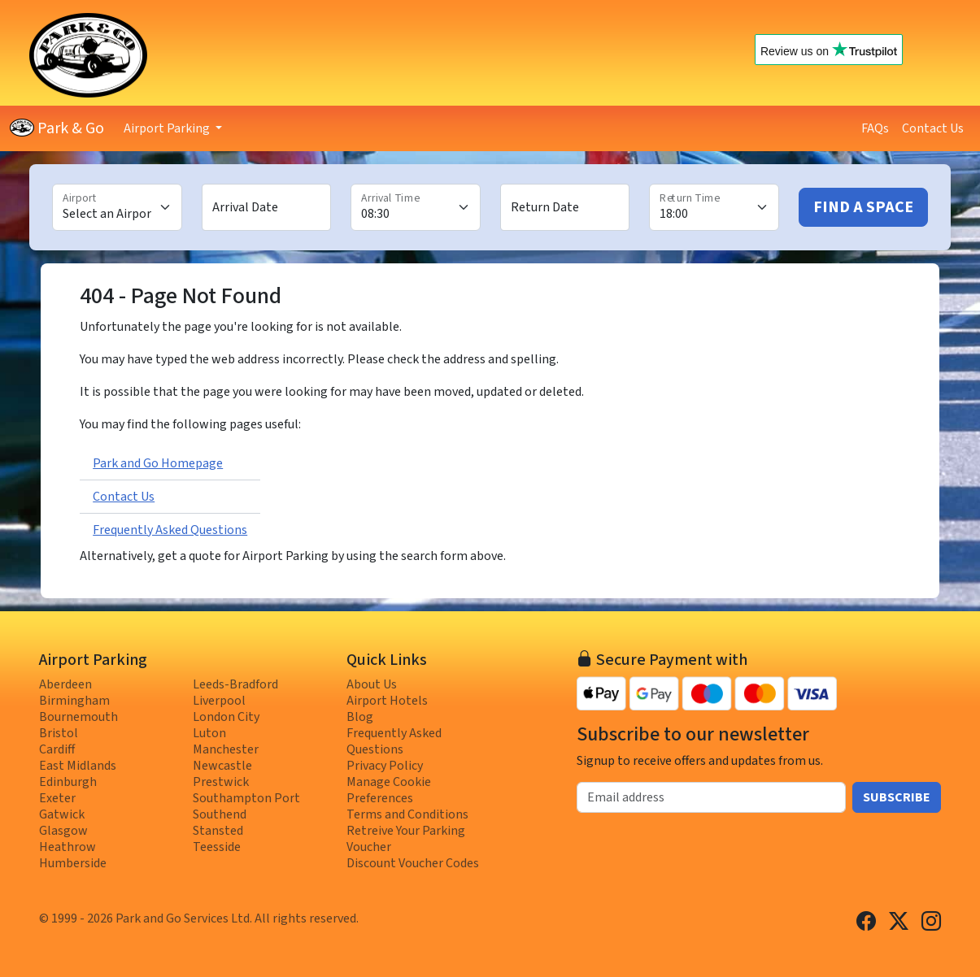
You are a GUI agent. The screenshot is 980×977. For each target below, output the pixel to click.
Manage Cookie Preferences (388, 790)
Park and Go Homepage (158, 463)
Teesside (217, 847)
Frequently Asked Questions (170, 530)
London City (226, 717)
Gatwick (62, 814)
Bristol (58, 733)
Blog (359, 717)
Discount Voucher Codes (412, 863)
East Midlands (77, 766)
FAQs (875, 128)
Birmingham (74, 701)
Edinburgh (68, 782)
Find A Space (863, 207)
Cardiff (57, 749)
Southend (219, 814)
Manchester (226, 749)
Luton (209, 733)
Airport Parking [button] (168, 128)
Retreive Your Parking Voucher (405, 839)
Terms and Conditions (407, 814)
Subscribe (896, 797)
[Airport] (117, 207)
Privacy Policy (384, 766)
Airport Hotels (387, 701)
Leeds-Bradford (235, 684)
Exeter (57, 798)
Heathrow (67, 847)
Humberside (73, 863)
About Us (371, 684)
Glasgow (63, 831)
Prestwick (221, 782)
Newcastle (222, 766)
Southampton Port (246, 798)
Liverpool (219, 701)
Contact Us (933, 128)
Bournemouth (78, 717)
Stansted (218, 831)
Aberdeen (65, 684)
